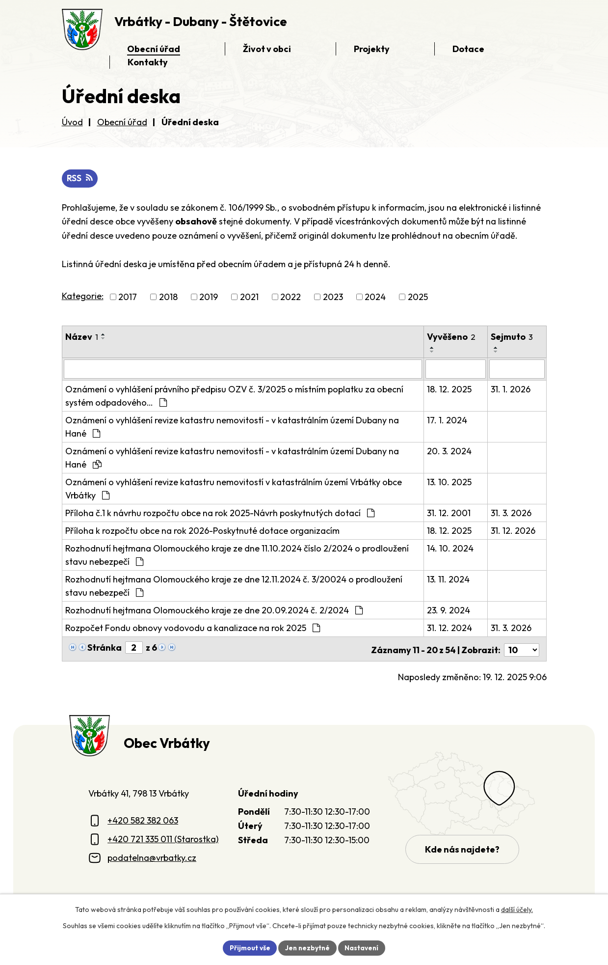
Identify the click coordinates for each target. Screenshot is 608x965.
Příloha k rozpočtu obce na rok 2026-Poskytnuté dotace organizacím (202, 530)
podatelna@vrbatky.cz (151, 855)
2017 (127, 297)
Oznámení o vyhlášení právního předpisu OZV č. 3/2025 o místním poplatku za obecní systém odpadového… (234, 396)
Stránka (104, 647)
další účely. (517, 909)
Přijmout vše (248, 947)
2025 (418, 297)
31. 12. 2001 (449, 513)
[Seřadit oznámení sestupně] (103, 339)
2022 (290, 297)
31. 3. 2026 (511, 513)
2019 (208, 297)
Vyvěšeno (451, 337)
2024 (375, 297)
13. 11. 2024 (448, 579)
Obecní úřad (122, 122)
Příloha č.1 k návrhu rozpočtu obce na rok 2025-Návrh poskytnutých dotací (219, 513)
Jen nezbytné (308, 947)
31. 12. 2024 (449, 628)
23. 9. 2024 (448, 610)
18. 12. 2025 (449, 389)
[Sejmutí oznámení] (517, 369)
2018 (168, 297)
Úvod (72, 122)
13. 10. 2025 (449, 482)
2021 (249, 297)
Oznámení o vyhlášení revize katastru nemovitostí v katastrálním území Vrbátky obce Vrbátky (233, 488)
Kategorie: (83, 296)
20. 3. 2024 (449, 451)
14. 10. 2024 (450, 548)
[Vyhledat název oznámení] (243, 369)
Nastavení (363, 947)
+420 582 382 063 (142, 818)
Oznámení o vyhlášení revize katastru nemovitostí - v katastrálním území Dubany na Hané (232, 426)
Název (81, 337)
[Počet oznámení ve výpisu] (521, 648)
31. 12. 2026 (513, 530)
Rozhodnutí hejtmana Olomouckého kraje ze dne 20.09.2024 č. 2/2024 (214, 610)
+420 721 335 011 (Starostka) (162, 837)
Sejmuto (512, 337)
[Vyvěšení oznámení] (455, 369)
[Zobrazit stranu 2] (134, 647)
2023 (333, 297)
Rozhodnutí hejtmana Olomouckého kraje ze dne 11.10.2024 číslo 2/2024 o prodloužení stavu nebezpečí (237, 555)
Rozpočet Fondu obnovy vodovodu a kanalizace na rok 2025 (192, 628)
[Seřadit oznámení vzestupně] (103, 335)
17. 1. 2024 (447, 420)
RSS (80, 178)
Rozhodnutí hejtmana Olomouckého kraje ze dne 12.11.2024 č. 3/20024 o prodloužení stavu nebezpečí (233, 586)
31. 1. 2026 (511, 389)
